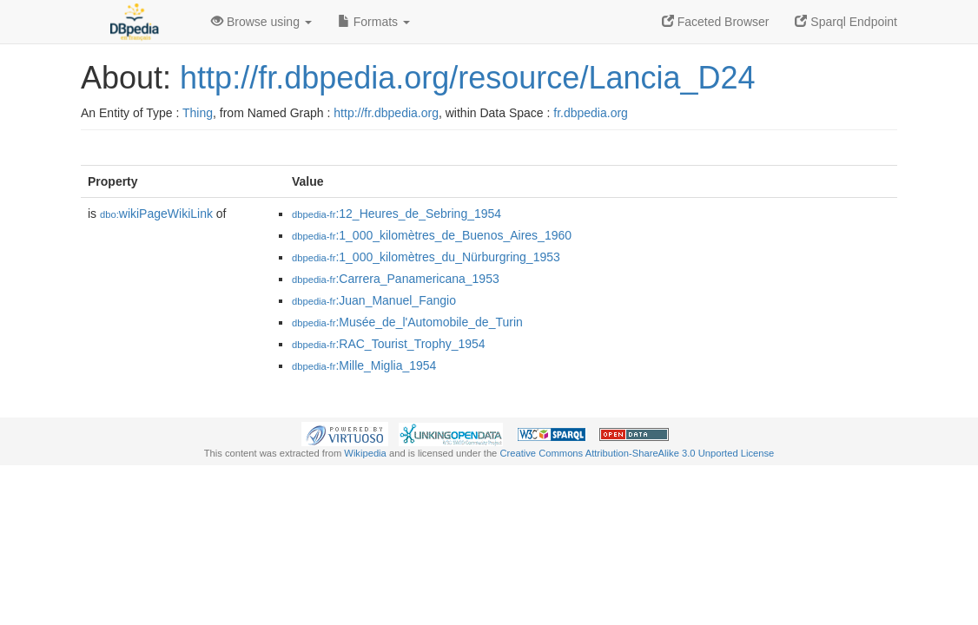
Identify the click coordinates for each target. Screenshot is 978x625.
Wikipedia (365, 453)
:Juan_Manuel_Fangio (374, 300)
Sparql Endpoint (846, 22)
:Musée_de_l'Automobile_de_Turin (407, 322)
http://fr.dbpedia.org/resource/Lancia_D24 (467, 77)
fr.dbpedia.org (590, 113)
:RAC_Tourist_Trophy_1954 (389, 344)
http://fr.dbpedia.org (386, 113)
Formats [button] (374, 22)
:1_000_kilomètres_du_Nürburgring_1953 (426, 257)
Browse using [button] (261, 22)
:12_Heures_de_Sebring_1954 (396, 213)
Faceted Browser (716, 22)
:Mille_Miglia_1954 (364, 365)
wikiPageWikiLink (156, 213)
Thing (197, 113)
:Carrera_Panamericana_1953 (395, 279)
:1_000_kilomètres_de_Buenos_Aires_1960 (432, 235)
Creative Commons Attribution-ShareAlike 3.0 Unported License (636, 453)
